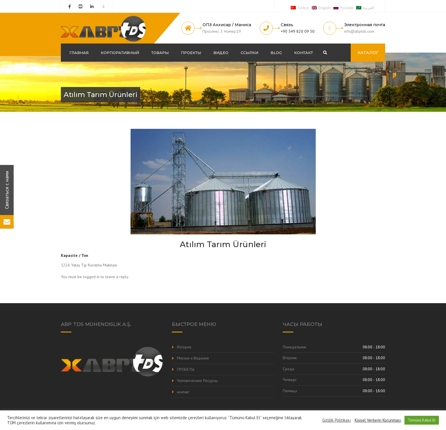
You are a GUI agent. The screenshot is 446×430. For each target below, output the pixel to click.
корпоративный (120, 52)
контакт (303, 52)
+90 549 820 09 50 (298, 31)
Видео (220, 52)
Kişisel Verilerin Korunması (378, 420)
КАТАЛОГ (368, 52)
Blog (276, 52)
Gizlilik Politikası (336, 420)
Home (331, 93)
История (184, 347)
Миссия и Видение (193, 358)
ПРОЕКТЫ (191, 52)
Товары (160, 52)
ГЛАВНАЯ (78, 52)
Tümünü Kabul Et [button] (421, 420)
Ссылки (249, 52)
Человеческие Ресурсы (197, 380)
